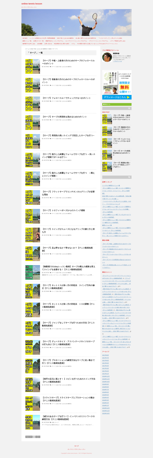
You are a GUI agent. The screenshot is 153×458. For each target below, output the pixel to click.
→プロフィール (117, 61)
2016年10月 (106, 381)
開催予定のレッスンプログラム (54, 41)
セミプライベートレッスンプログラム (76, 41)
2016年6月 (105, 392)
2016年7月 (105, 389)
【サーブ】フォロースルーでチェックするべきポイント (66, 98)
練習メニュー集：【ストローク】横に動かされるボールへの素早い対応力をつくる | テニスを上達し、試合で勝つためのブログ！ (116, 328)
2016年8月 (105, 387)
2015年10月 (106, 413)
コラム (73, 43)
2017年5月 (105, 363)
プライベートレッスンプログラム (98, 41)
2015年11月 (106, 411)
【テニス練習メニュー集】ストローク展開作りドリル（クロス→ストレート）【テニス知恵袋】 (116, 190)
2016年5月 (105, 395)
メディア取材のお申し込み (117, 41)
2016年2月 (105, 403)
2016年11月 (106, 379)
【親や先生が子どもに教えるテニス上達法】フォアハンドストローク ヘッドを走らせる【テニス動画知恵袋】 (116, 291)
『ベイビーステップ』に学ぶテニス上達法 (110, 38)
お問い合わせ (48, 43)
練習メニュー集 (27, 41)
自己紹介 (25, 38)
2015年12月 (106, 408)
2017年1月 (105, 373)
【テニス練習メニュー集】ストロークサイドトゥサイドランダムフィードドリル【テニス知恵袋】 (116, 323)
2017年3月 (105, 368)
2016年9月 (105, 384)
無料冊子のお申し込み (29, 43)
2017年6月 (105, 360)
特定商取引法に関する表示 (61, 43)
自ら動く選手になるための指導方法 (86, 38)
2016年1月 (105, 405)
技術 (53, 422)
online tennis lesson (31, 3)
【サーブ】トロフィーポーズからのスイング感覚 (63, 210)
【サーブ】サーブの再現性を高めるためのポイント (64, 117)
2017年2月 (105, 371)
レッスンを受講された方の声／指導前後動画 (42, 38)
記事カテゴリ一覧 (38, 41)
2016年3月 (105, 400)
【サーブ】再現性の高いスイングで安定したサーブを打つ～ (68, 135)
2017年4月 (105, 366)
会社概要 (39, 43)
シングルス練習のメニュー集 (111, 185)
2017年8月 (105, 355)
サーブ (54, 66)
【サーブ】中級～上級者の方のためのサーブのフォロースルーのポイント (121, 117)
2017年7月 (105, 358)
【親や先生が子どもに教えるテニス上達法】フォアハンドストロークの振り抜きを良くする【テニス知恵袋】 (116, 307)
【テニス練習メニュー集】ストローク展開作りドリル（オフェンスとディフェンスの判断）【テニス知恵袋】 (116, 209)
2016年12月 (106, 376)
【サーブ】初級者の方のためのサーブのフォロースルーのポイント (121, 129)
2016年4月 (105, 397)
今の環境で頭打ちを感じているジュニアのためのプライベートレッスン (97, 43)
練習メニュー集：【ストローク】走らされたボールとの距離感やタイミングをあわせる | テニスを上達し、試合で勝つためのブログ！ (116, 344)
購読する (106, 104)
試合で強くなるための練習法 (65, 38)
